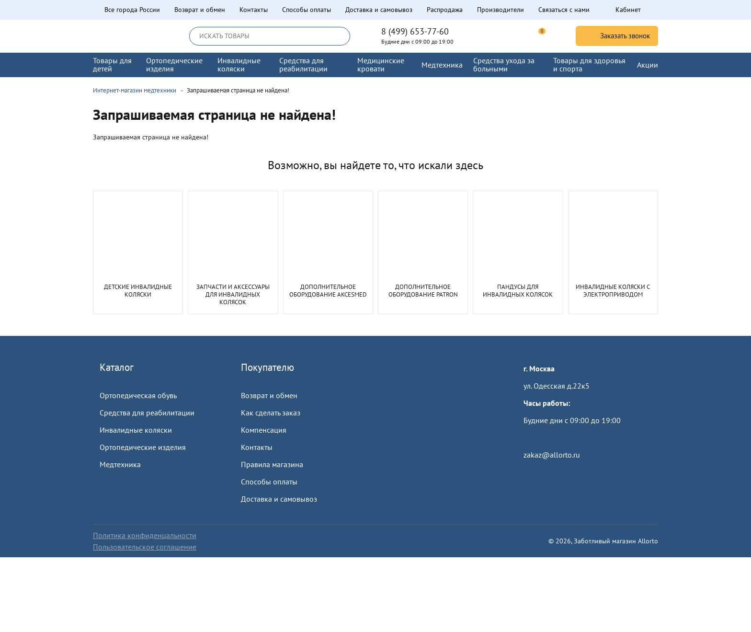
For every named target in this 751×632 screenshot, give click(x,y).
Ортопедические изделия (143, 447)
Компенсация (263, 430)
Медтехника (120, 464)
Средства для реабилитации (147, 412)
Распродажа (445, 9)
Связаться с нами (564, 9)
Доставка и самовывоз (378, 9)
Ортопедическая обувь (138, 395)
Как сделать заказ (270, 412)
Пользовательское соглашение (144, 547)
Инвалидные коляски (136, 430)
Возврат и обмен (199, 9)
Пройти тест (543, 437)
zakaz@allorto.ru (551, 455)
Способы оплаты (306, 9)
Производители (500, 9)
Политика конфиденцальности (144, 535)
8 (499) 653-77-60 (415, 31)
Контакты (253, 9)
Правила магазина (272, 464)
